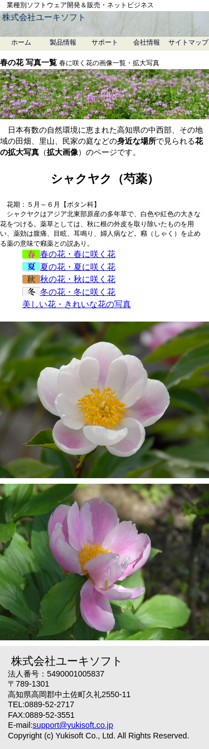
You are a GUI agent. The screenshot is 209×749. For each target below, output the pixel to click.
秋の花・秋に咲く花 (68, 279)
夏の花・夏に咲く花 (68, 266)
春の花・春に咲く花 (68, 254)
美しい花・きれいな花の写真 (76, 304)
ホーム (21, 42)
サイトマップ (188, 42)
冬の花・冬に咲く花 (68, 291)
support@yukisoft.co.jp (73, 725)
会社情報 (146, 42)
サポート (104, 42)
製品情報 (63, 42)
